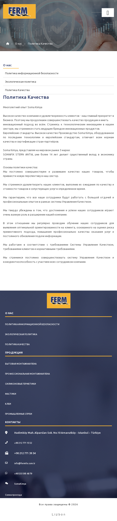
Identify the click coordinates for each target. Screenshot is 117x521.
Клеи (8, 404)
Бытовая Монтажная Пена (21, 364)
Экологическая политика (20, 81)
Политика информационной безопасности (31, 73)
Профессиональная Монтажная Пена (27, 374)
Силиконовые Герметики (20, 384)
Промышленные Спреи (18, 414)
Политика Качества (40, 43)
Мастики (10, 394)
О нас (18, 43)
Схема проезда (13, 495)
